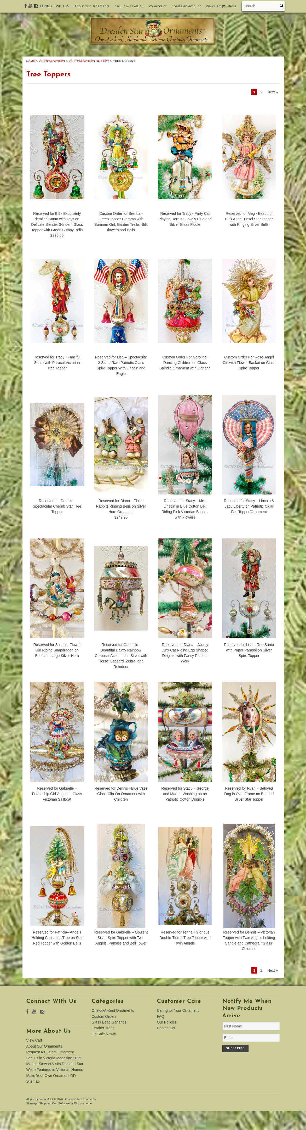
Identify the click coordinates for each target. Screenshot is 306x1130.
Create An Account (186, 6)
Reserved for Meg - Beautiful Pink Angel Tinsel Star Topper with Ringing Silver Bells (249, 238)
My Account (157, 6)
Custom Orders (137, 58)
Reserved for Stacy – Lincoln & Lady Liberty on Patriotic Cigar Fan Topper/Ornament (249, 525)
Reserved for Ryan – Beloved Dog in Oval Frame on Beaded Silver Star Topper (249, 813)
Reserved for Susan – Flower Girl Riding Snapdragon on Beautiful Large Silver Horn (56, 669)
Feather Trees (250, 58)
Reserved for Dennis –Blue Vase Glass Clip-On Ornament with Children (121, 813)
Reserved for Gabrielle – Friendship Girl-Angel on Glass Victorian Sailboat (57, 813)
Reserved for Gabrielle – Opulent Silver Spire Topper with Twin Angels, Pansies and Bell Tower (121, 956)
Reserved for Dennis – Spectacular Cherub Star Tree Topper (57, 525)
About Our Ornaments (91, 6)
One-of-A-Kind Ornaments (72, 58)
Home (30, 80)
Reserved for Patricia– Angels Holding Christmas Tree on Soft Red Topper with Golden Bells (57, 956)
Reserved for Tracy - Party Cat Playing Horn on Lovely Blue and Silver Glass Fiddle (184, 238)
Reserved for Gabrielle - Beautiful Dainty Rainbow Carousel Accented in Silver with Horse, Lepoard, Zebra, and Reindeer (121, 675)
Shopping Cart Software (54, 1122)
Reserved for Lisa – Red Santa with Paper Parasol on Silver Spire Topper (249, 669)
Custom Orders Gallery (89, 80)
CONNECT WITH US (54, 6)
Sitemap (33, 1101)
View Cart (221, 6)
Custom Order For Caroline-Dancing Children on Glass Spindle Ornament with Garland (184, 382)
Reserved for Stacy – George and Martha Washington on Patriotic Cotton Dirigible (185, 813)
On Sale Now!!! (152, 64)
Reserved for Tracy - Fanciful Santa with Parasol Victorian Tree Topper (56, 382)
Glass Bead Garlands (194, 58)
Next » (272, 111)
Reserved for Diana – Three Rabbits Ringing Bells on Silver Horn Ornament (121, 525)
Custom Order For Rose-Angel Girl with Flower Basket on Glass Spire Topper (249, 382)
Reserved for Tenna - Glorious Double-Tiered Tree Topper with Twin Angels (184, 956)
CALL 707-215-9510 (129, 6)
